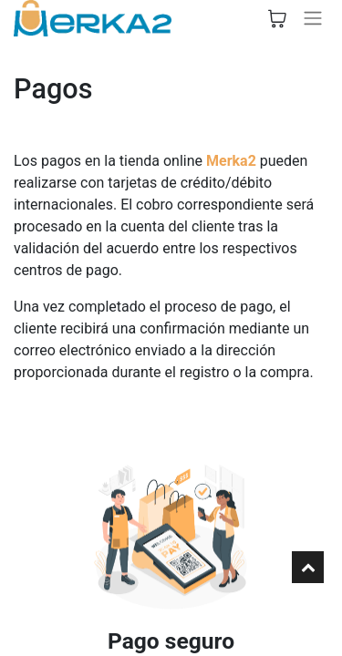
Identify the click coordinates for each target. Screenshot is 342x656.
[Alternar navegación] (312, 18)
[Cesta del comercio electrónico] (277, 18)
